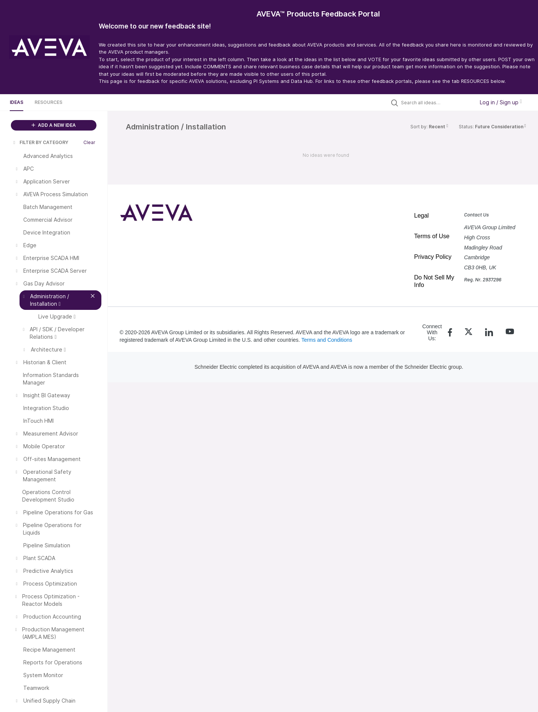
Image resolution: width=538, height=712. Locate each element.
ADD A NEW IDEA (54, 125)
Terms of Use (431, 236)
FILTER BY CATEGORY (40, 142)
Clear (89, 142)
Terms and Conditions (326, 340)
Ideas (16, 102)
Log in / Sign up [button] (501, 102)
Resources (48, 102)
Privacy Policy (433, 257)
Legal (421, 215)
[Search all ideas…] (436, 102)
